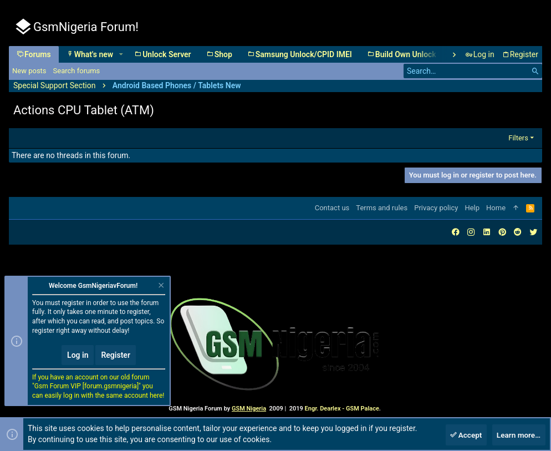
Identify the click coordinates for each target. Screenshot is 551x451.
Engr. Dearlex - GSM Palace (341, 408)
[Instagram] (471, 232)
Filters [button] (518, 138)
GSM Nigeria (249, 408)
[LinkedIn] (486, 232)
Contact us (332, 208)
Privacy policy (436, 208)
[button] (120, 54)
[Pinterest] (502, 232)
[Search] (473, 71)
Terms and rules (381, 208)
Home (496, 208)
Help (472, 208)
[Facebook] (455, 232)
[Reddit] (517, 232)
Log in (77, 355)
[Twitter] (533, 232)
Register (115, 355)
